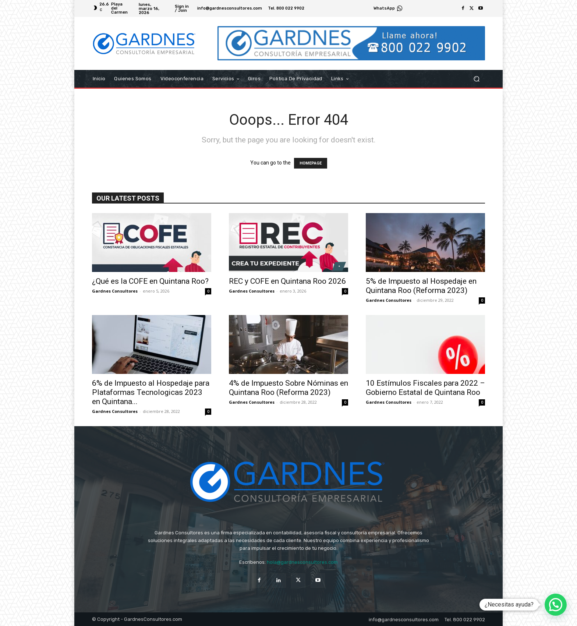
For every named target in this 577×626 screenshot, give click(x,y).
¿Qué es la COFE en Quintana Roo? (150, 281)
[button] (476, 79)
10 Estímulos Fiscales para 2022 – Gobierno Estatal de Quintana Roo (425, 388)
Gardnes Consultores (115, 291)
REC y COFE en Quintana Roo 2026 (287, 281)
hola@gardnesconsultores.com (302, 562)
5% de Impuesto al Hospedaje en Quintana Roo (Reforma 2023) (421, 286)
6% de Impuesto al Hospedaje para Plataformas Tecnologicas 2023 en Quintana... (150, 392)
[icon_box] (388, 9)
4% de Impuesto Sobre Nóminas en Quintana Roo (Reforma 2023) (288, 388)
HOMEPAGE (311, 163)
